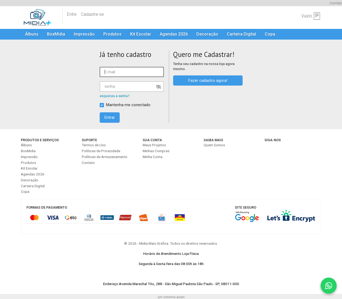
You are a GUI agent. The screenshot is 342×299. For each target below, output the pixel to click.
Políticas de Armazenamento (104, 157)
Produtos (112, 34)
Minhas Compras (156, 151)
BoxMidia (56, 34)
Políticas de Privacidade (101, 151)
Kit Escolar (140, 34)
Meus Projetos (154, 145)
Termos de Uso (94, 145)
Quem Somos (214, 145)
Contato (335, 3)
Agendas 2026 (174, 34)
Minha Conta (152, 157)
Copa (270, 34)
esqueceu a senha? (115, 96)
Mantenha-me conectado (128, 105)
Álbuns (31, 34)
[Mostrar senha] (158, 86)
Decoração (207, 34)
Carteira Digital (241, 34)
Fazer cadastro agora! (207, 80)
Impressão (84, 34)
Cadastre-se (92, 14)
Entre (72, 14)
